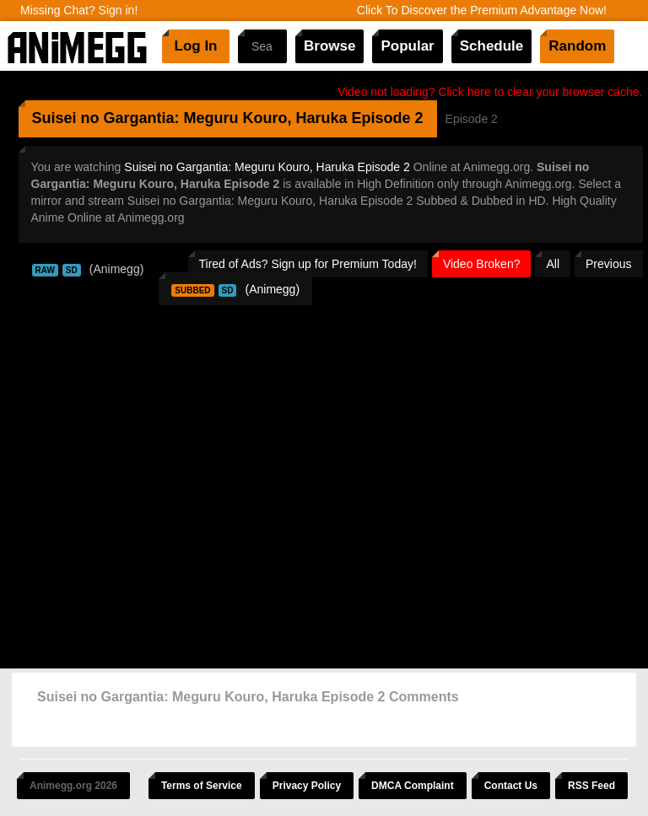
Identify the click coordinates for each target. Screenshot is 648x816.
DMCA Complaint (412, 786)
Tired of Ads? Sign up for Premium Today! (308, 264)
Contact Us (510, 786)
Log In (196, 46)
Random (577, 46)
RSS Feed (591, 786)
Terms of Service (201, 786)
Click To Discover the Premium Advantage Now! (482, 10)
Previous (608, 264)
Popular (407, 46)
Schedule (492, 46)
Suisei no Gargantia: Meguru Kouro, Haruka (190, 118)
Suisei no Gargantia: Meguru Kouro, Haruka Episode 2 (267, 167)
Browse (329, 46)
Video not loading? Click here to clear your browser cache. (490, 92)
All (552, 264)
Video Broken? (482, 264)
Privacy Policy (307, 786)
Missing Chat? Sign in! (79, 10)
